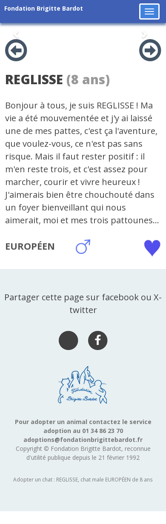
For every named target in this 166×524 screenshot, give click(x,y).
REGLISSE (34, 79)
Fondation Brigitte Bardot (43, 8)
